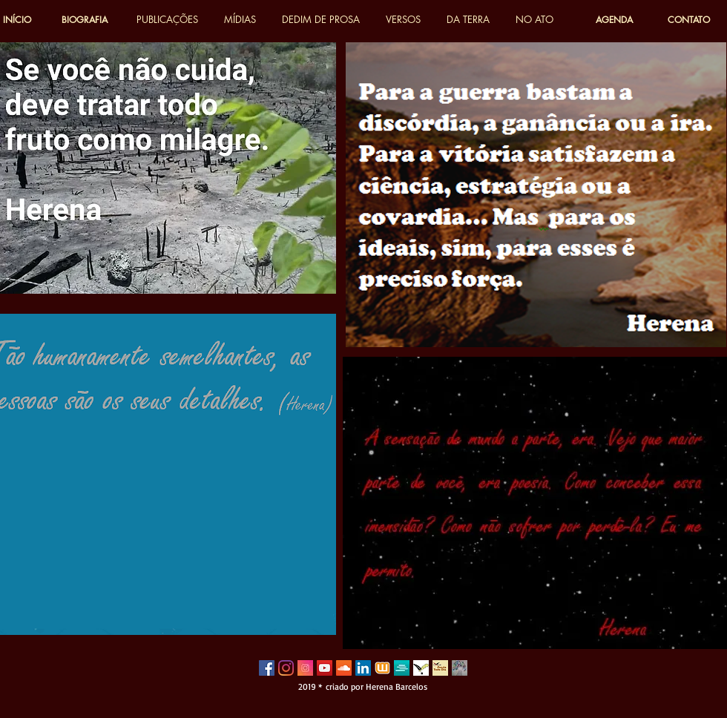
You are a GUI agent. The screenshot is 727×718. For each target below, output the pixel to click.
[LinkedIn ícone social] (363, 668)
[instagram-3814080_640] (305, 668)
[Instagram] (286, 668)
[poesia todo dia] (440, 668)
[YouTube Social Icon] (324, 668)
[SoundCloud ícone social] (344, 668)
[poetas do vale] (421, 668)
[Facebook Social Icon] (266, 668)
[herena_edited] (459, 668)
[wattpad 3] (382, 668)
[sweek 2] (401, 668)
